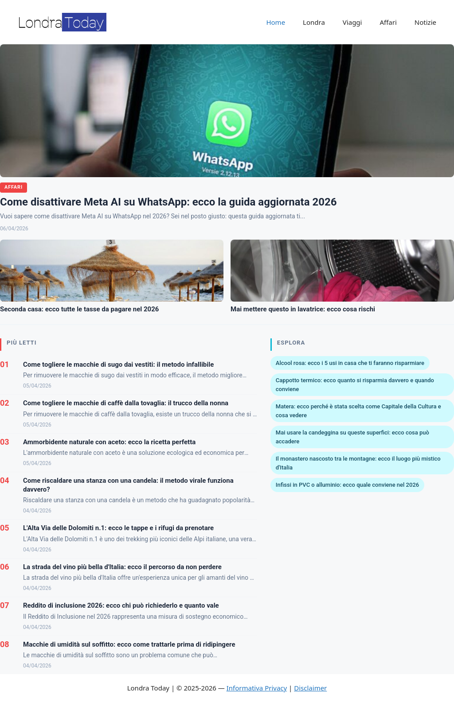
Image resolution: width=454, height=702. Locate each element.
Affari (388, 22)
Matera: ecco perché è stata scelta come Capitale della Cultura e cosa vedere (358, 411)
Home (275, 22)
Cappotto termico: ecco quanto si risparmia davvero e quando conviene (355, 384)
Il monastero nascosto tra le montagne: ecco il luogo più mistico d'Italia (358, 463)
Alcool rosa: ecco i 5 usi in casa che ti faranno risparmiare (350, 363)
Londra (314, 22)
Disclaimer (310, 687)
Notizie (425, 22)
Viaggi (352, 22)
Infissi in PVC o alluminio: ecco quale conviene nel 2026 (347, 484)
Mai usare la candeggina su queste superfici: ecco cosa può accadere (352, 437)
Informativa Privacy (257, 687)
